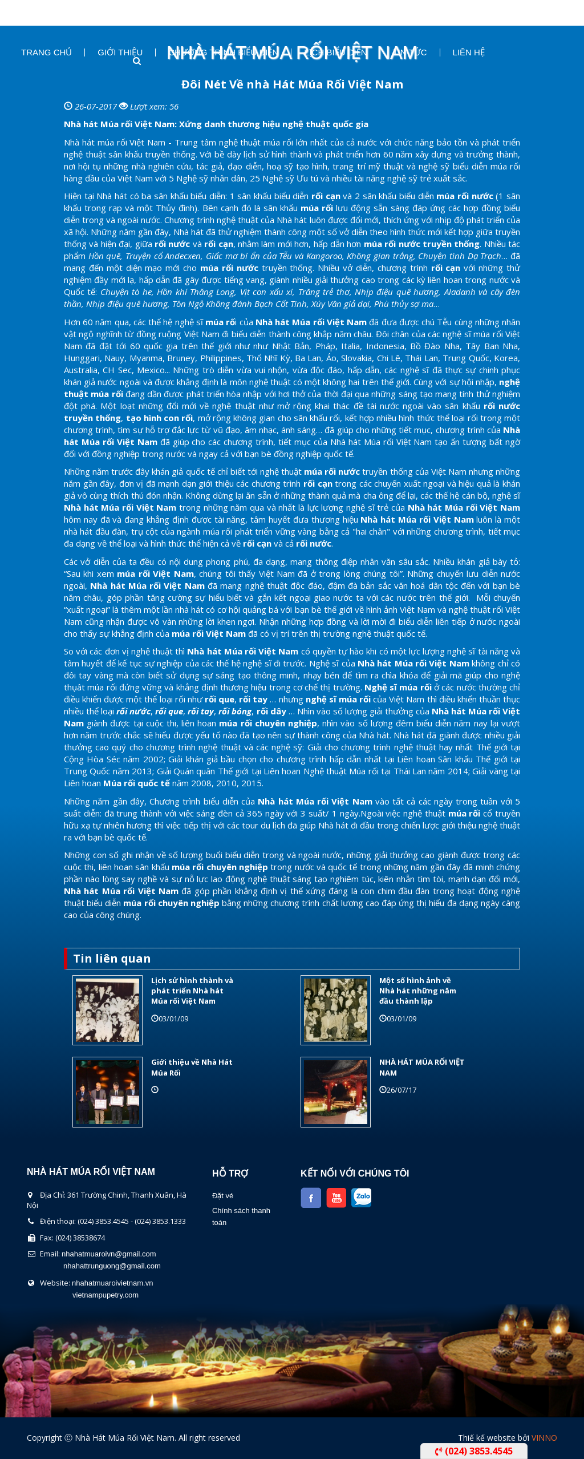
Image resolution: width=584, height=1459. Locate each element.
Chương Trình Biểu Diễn (223, 52)
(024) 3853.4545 (474, 1451)
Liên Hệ (469, 52)
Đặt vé (222, 1195)
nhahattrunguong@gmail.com (112, 1266)
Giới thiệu (120, 52)
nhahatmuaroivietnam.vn (112, 1283)
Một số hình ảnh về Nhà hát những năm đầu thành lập (417, 990)
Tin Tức (410, 52)
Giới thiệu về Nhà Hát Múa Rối (192, 1067)
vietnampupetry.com (105, 1295)
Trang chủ (46, 52)
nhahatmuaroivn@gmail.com (109, 1254)
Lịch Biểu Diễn (335, 52)
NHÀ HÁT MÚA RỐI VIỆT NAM (422, 1067)
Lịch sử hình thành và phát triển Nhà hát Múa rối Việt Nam (192, 990)
